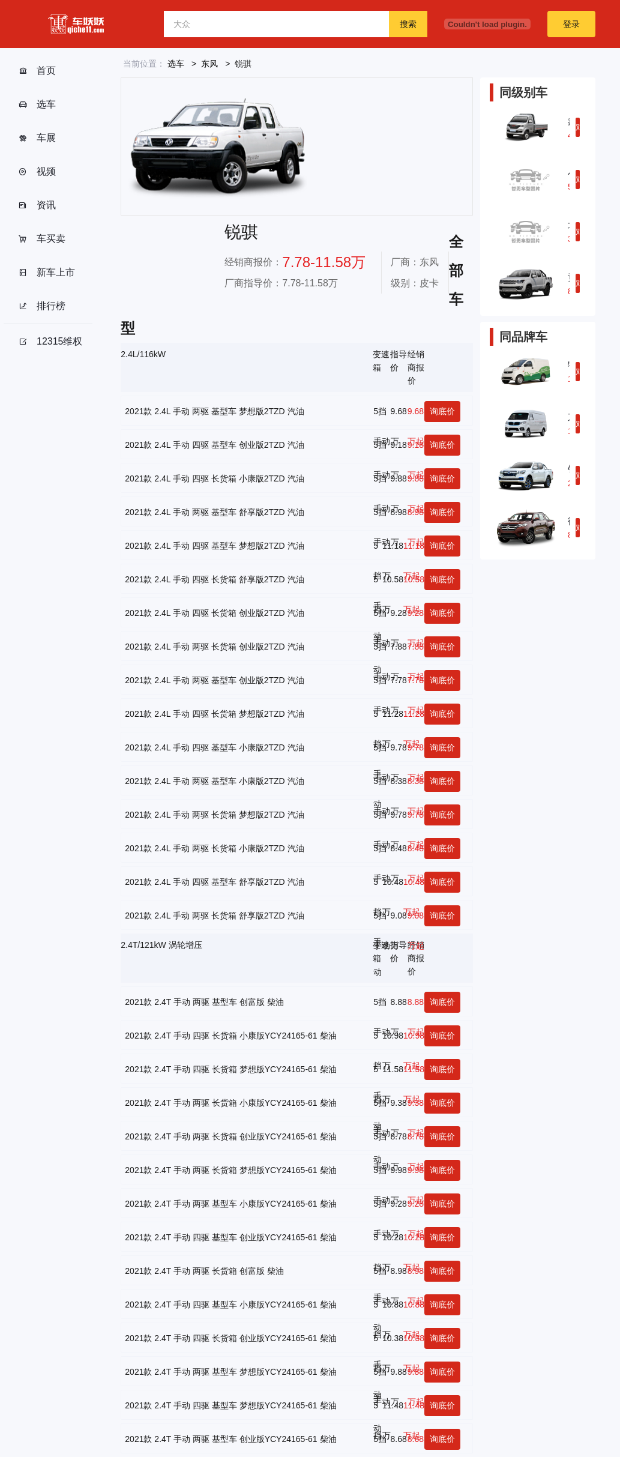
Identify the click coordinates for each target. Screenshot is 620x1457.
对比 (578, 129)
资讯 (37, 205)
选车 (37, 104)
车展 (37, 138)
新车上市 (46, 273)
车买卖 (41, 239)
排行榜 (41, 306)
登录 (571, 24)
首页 (37, 71)
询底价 (442, 411)
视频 (37, 172)
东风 (209, 63)
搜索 (408, 24)
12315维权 (50, 342)
